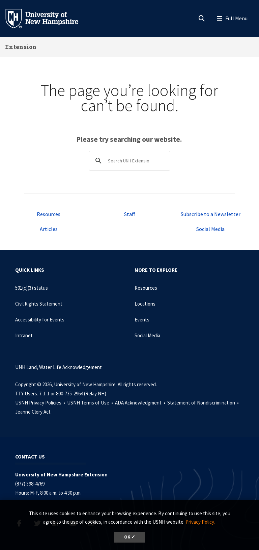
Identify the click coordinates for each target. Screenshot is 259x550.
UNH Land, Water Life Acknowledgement (58, 367)
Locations (145, 303)
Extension (21, 47)
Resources (48, 214)
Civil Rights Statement (38, 303)
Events (142, 319)
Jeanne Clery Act (33, 412)
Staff (129, 214)
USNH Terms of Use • (90, 402)
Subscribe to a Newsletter (210, 214)
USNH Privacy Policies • (40, 402)
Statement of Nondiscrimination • (203, 402)
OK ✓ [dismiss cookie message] (129, 537)
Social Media (210, 229)
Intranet (24, 335)
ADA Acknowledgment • (140, 402)
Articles (49, 229)
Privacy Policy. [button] (200, 522)
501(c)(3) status (31, 288)
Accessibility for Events (39, 319)
